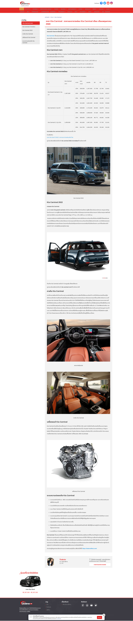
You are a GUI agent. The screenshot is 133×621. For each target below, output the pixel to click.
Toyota (27, 9)
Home (21, 9)
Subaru (44, 11)
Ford (77, 9)
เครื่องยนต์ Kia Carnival (28, 37)
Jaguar (85, 11)
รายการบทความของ (99, 564)
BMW (90, 9)
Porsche (28, 11)
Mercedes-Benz (45, 9)
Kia (66, 11)
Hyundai (72, 11)
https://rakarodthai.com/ (89, 548)
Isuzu (54, 9)
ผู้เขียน (48, 611)
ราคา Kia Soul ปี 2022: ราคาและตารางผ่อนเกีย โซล (60, 137)
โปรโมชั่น (95, 11)
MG (21, 11)
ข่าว (91, 11)
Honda (35, 9)
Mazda (61, 9)
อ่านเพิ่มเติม (59, 618)
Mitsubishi (69, 9)
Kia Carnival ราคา (27, 23)
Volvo (60, 11)
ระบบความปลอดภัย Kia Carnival (28, 41)
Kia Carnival (58, 17)
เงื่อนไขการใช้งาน (67, 605)
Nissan (84, 9)
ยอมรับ (99, 617)
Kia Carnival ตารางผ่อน (29, 26)
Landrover (36, 11)
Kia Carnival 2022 (27, 30)
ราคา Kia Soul (30, 589)
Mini (79, 11)
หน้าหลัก (47, 17)
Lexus (109, 9)
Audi (103, 9)
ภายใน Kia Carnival (27, 33)
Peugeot (53, 11)
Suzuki (97, 9)
